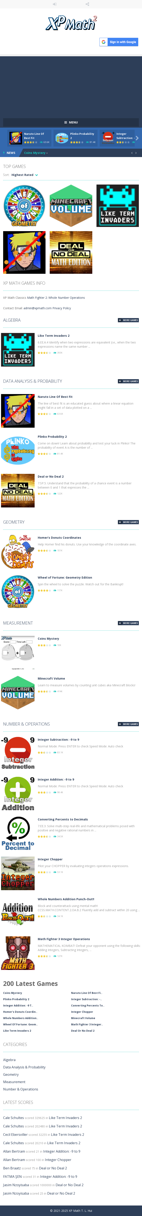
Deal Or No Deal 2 (82, 1031)
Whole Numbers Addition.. (20, 1018)
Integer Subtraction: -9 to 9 (58, 740)
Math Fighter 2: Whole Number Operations (56, 298)
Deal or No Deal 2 (51, 476)
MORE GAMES (130, 320)
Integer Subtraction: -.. (86, 999)
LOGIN (54, 4)
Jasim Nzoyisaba (16, 1185)
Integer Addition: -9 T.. (18, 1005)
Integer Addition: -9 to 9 (56, 779)
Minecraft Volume (51, 678)
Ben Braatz (12, 1168)
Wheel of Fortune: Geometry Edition (65, 577)
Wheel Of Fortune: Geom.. (20, 1024)
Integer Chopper (50, 859)
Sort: (6, 175)
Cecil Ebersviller (15, 1134)
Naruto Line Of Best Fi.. (86, 993)
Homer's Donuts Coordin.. (20, 1012)
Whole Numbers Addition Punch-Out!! (66, 899)
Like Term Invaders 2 (53, 336)
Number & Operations (26, 724)
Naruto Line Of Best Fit (55, 397)
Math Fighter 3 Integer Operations (64, 939)
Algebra (12, 320)
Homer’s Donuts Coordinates (59, 538)
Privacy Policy (61, 308)
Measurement (18, 623)
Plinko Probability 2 (52, 437)
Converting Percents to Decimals (63, 819)
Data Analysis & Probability (32, 381)
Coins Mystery (35, 153)
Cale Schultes (13, 1117)
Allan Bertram (14, 1151)
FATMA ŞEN (12, 1176)
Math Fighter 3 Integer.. (87, 1024)
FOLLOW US (87, 4)
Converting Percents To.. (87, 1005)
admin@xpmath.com (37, 308)
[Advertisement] (71, 85)
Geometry (14, 522)
